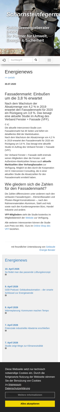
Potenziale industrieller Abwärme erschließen (27, 328)
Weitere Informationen (30, 395)
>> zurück (10, 77)
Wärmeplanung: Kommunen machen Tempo (27, 310)
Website (29, 217)
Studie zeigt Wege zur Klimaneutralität (24, 346)
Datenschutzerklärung (17, 388)
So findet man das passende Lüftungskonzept (27, 272)
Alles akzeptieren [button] (30, 403)
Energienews (16, 260)
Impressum (14, 384)
